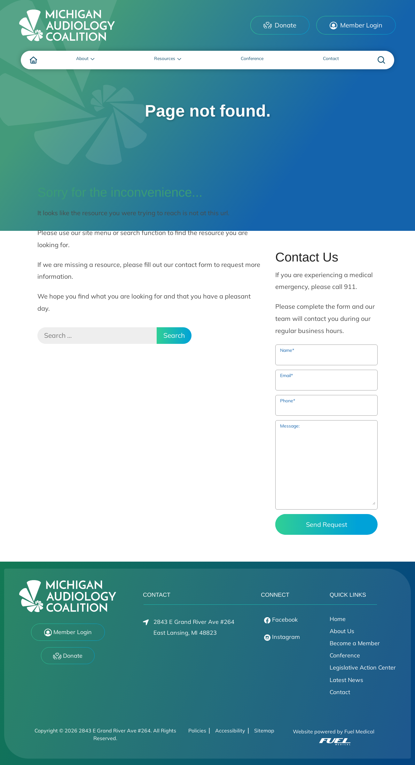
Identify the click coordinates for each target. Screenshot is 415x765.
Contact (340, 692)
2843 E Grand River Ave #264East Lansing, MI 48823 (188, 627)
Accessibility (230, 730)
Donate (279, 25)
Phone (287, 401)
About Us (342, 631)
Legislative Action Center (363, 667)
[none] (84, 60)
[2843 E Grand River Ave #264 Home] (67, 25)
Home (338, 619)
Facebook (281, 620)
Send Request (326, 524)
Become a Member (355, 643)
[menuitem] (33, 60)
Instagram (282, 637)
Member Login (356, 25)
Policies (197, 730)
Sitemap (264, 730)
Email (286, 375)
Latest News (346, 680)
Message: (290, 426)
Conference (345, 655)
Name (287, 350)
